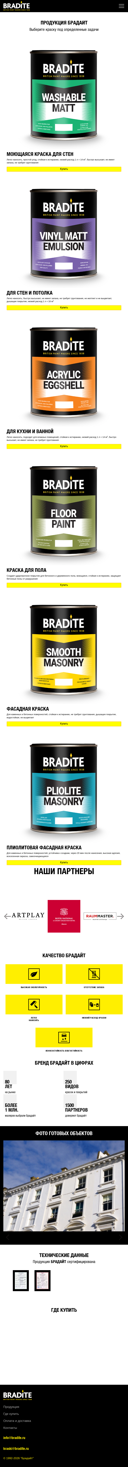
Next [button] (120, 916)
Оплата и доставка (17, 1421)
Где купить (11, 1414)
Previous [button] (7, 916)
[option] (28, 916)
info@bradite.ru (14, 1438)
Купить (64, 169)
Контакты (10, 1428)
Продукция (11, 1407)
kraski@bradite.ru (16, 1449)
